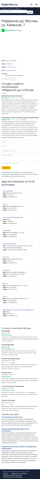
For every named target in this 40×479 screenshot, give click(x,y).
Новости (5, 473)
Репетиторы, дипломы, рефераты (14, 75)
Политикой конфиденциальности (12, 174)
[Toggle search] (31, 4)
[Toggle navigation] (36, 4)
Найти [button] (30, 12)
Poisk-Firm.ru (9, 4)
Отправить (6, 168)
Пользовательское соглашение (12, 477)
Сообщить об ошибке (8, 79)
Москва (18, 9)
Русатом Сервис (6, 402)
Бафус (3, 333)
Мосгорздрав (5, 374)
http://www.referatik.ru (11, 70)
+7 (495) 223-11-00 (11, 67)
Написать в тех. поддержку (19, 473)
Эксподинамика (6, 360)
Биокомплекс (5, 388)
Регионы (4, 9)
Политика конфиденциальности (12, 475)
